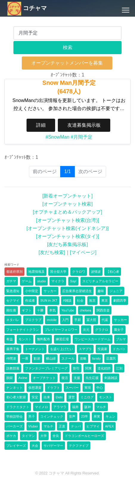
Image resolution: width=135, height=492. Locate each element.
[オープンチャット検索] (67, 203)
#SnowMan (57, 137)
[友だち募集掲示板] (67, 244)
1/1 (69, 171)
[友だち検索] (52, 252)
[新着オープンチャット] (67, 195)
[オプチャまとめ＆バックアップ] (67, 211)
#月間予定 (81, 137)
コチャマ (27, 8)
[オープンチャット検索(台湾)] (67, 220)
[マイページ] (83, 252)
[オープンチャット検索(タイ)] (67, 236)
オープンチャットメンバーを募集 (67, 62)
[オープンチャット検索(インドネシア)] (68, 228)
